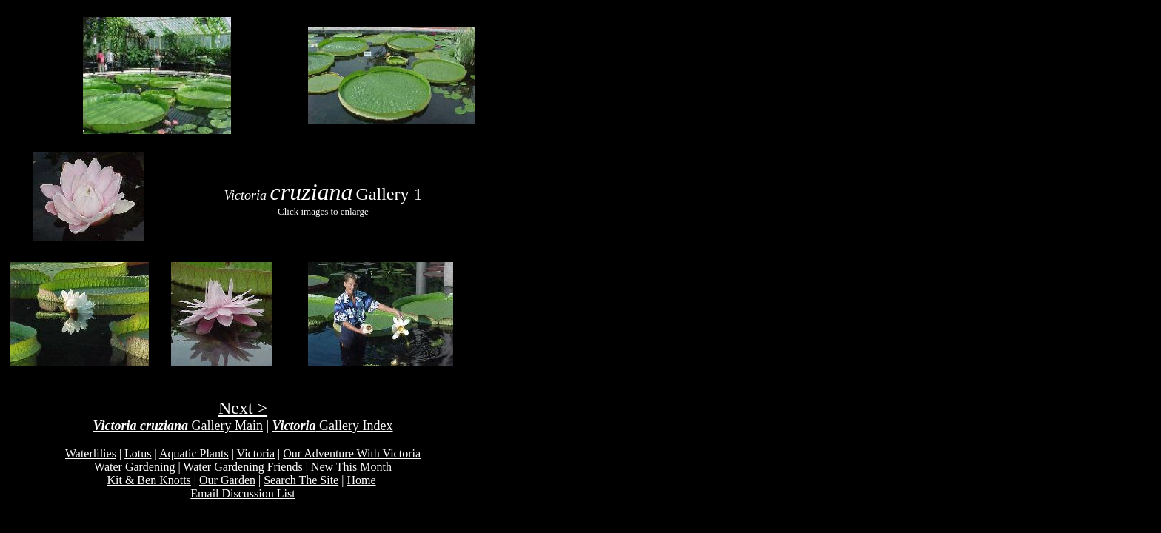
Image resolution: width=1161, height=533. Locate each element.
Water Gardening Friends (242, 466)
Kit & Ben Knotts (148, 480)
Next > (242, 408)
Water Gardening (134, 466)
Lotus (137, 453)
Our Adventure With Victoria (352, 453)
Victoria (256, 453)
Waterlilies (90, 453)
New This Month (351, 466)
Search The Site (301, 480)
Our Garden (227, 480)
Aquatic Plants (194, 453)
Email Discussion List (242, 493)
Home (361, 480)
